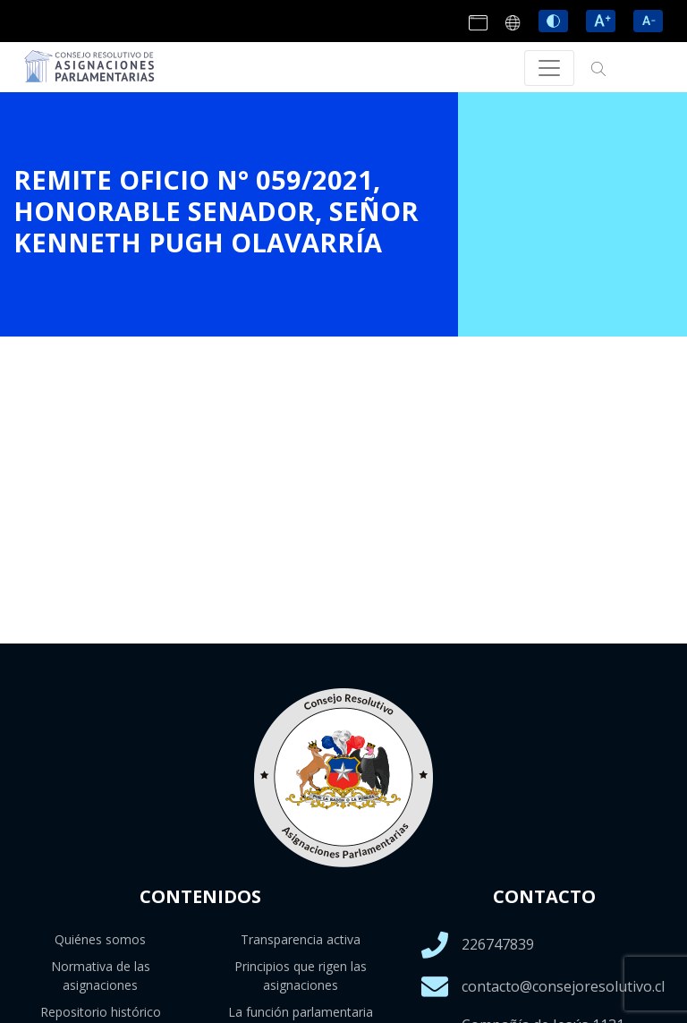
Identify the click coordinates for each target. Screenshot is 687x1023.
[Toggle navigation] (549, 68)
